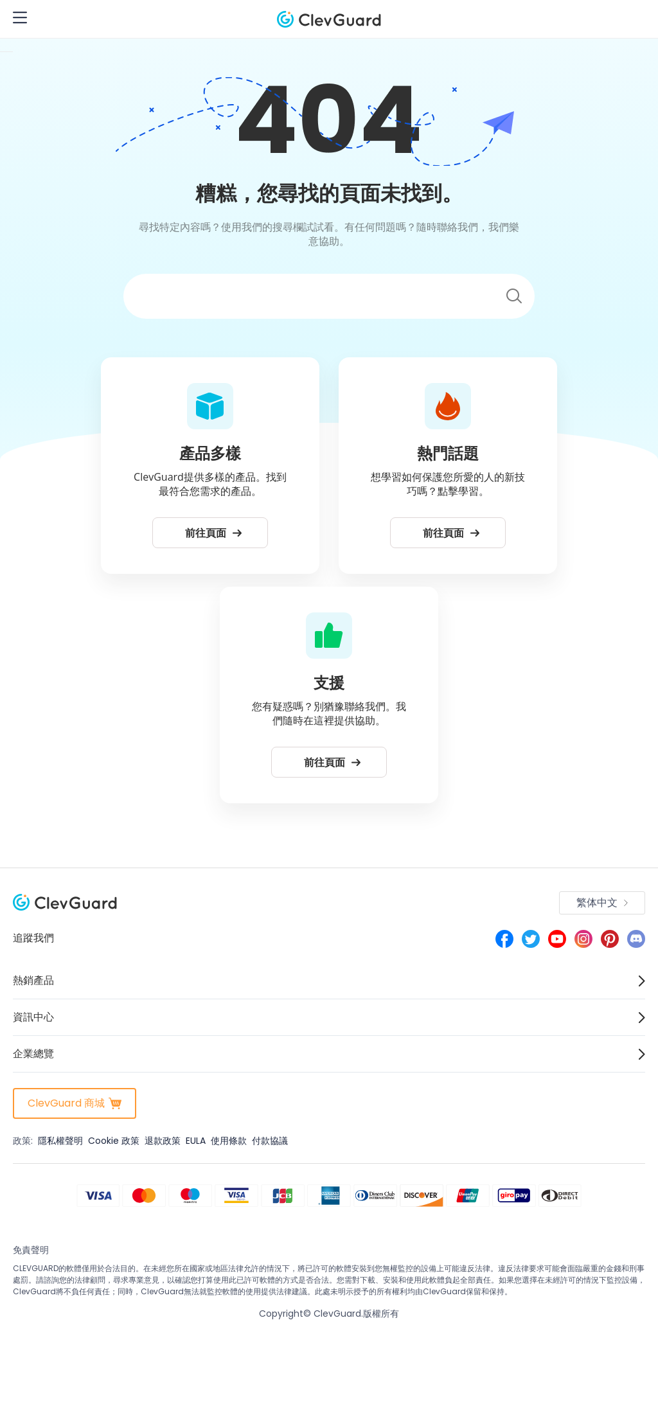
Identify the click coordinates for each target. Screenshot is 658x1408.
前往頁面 (213, 533)
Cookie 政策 (113, 1140)
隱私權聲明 (60, 1140)
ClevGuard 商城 (74, 1103)
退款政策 (163, 1140)
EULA (196, 1140)
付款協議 (270, 1140)
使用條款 (229, 1140)
